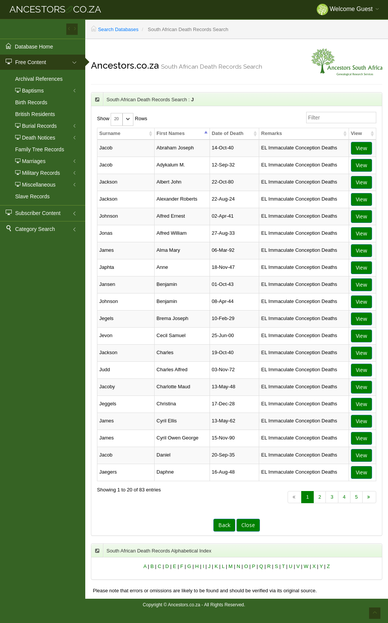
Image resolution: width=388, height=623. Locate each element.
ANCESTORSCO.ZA (55, 9)
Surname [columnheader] (109, 133)
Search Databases (118, 29)
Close (248, 525)
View (361, 148)
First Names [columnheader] (170, 133)
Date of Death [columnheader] (228, 133)
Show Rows (122, 119)
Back (224, 525)
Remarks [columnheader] (271, 133)
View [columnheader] (356, 133)
